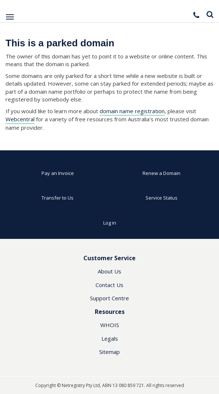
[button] (197, 15)
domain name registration (132, 111)
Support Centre (109, 298)
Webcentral (20, 119)
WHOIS (109, 325)
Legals (109, 338)
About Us (109, 271)
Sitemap (109, 351)
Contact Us (109, 285)
